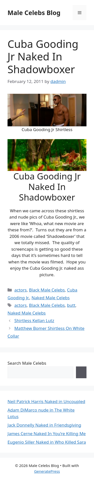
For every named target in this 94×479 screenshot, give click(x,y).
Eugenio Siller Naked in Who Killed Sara (47, 442)
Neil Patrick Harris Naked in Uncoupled (46, 401)
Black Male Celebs (47, 290)
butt (71, 305)
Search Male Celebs (27, 363)
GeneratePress (47, 471)
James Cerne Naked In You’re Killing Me (47, 433)
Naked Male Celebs (51, 298)
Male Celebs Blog (34, 12)
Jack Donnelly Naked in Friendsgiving (44, 425)
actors (20, 290)
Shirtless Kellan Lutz (34, 320)
